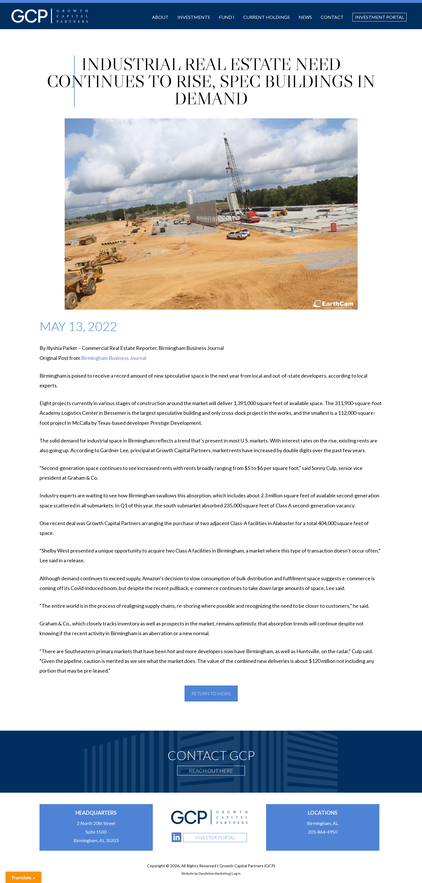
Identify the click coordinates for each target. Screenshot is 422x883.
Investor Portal (215, 837)
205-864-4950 (322, 831)
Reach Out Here (211, 771)
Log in (236, 873)
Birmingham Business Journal (113, 358)
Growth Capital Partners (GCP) (49, 16)
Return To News (211, 693)
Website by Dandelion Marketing (205, 873)
